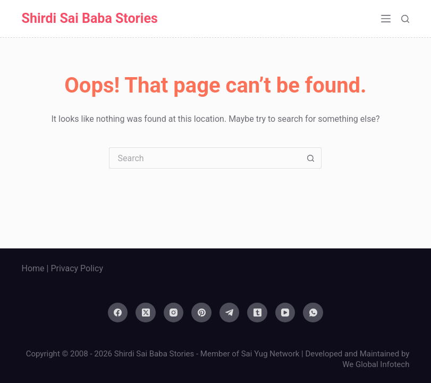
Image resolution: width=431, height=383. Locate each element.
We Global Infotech (375, 364)
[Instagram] (174, 313)
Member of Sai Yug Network (250, 354)
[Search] (405, 19)
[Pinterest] (201, 313)
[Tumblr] (257, 313)
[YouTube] (285, 313)
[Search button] (311, 158)
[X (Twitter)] (146, 313)
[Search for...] (204, 158)
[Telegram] (229, 313)
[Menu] (386, 18)
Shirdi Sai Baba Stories (90, 18)
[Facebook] (118, 313)
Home (33, 268)
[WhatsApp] (313, 313)
